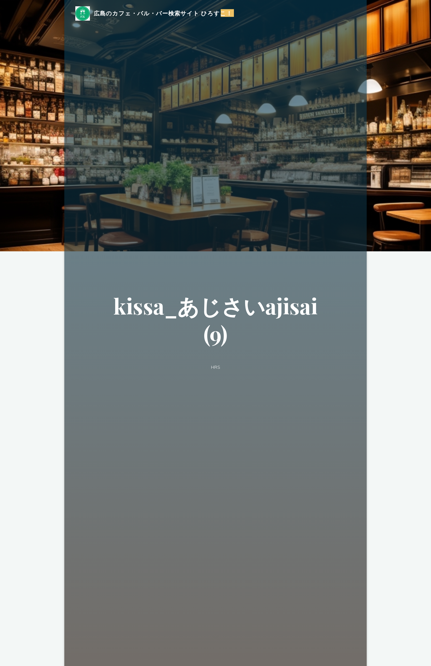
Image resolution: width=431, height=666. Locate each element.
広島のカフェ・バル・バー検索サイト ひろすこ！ (163, 13)
